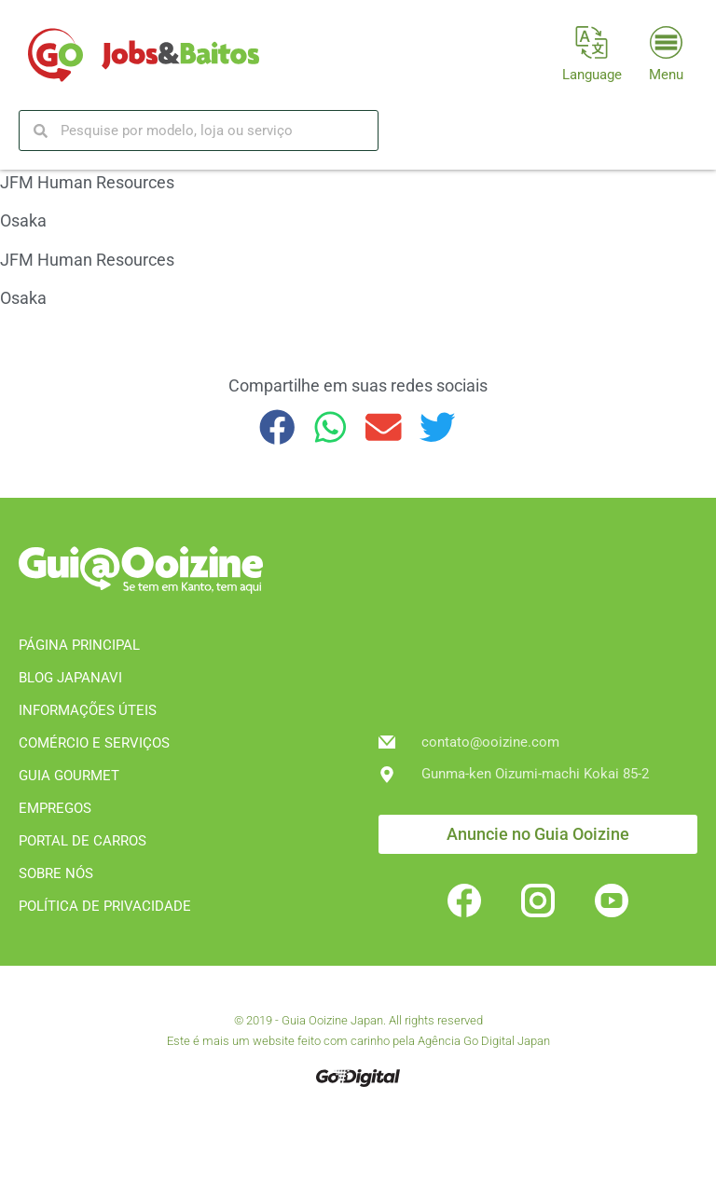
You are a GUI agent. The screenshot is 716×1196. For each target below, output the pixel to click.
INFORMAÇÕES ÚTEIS (88, 710)
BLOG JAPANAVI (70, 677)
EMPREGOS (55, 808)
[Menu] (666, 42)
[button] (277, 427)
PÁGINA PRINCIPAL (79, 645)
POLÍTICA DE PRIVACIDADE (105, 906)
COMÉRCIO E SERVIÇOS (94, 743)
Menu (666, 74)
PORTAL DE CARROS (82, 840)
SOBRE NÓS (56, 873)
